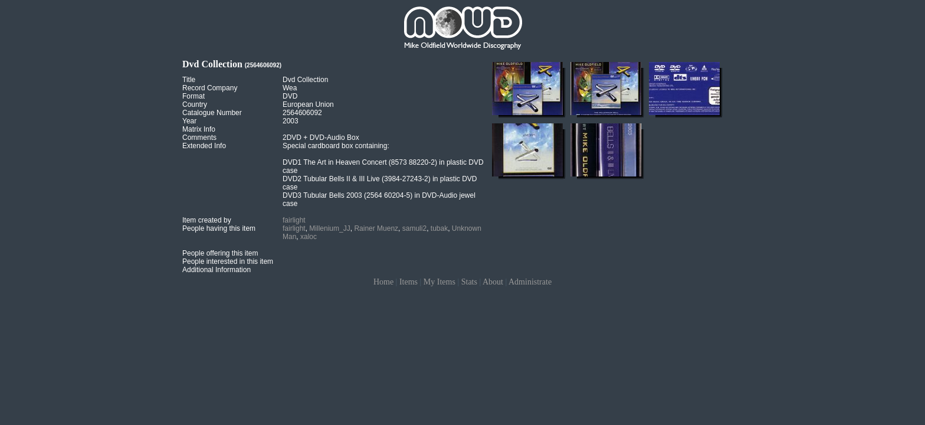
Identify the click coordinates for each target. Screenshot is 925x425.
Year (189, 121)
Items (408, 281)
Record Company (209, 88)
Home (383, 281)
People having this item (218, 228)
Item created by (206, 220)
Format (193, 96)
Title (188, 80)
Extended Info (204, 146)
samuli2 (414, 228)
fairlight (294, 220)
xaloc (308, 237)
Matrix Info (198, 129)
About (493, 281)
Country (194, 104)
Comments (199, 137)
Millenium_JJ (329, 228)
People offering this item (220, 253)
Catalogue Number (212, 113)
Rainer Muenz (376, 228)
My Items (439, 281)
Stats (469, 281)
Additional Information (216, 270)
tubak (439, 228)
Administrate (530, 281)
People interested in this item (227, 261)
